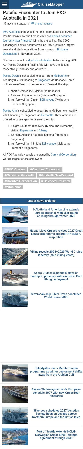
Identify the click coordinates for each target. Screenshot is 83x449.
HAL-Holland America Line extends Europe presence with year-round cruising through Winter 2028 (56, 213)
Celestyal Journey (56, 181)
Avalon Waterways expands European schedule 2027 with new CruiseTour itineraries (56, 393)
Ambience (14, 187)
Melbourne (60, 75)
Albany (43, 130)
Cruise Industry (41, 23)
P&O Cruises (16, 169)
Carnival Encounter (46, 169)
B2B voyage (47, 99)
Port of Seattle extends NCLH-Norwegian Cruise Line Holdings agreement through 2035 (56, 435)
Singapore (44, 80)
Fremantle (47, 115)
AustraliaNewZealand (57, 175)
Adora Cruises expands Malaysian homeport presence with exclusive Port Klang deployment (56, 276)
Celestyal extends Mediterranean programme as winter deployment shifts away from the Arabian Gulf (56, 371)
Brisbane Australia (20, 175)
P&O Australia (11, 31)
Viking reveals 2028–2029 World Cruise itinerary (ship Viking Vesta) (56, 253)
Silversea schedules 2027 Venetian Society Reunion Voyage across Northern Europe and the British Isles (56, 414)
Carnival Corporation (63, 154)
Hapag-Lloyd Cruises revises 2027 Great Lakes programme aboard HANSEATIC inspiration (56, 234)
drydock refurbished (40, 60)
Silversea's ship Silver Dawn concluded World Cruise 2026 (56, 295)
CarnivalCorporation (22, 181)
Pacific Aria (10, 110)
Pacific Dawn (11, 75)
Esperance (26, 130)
